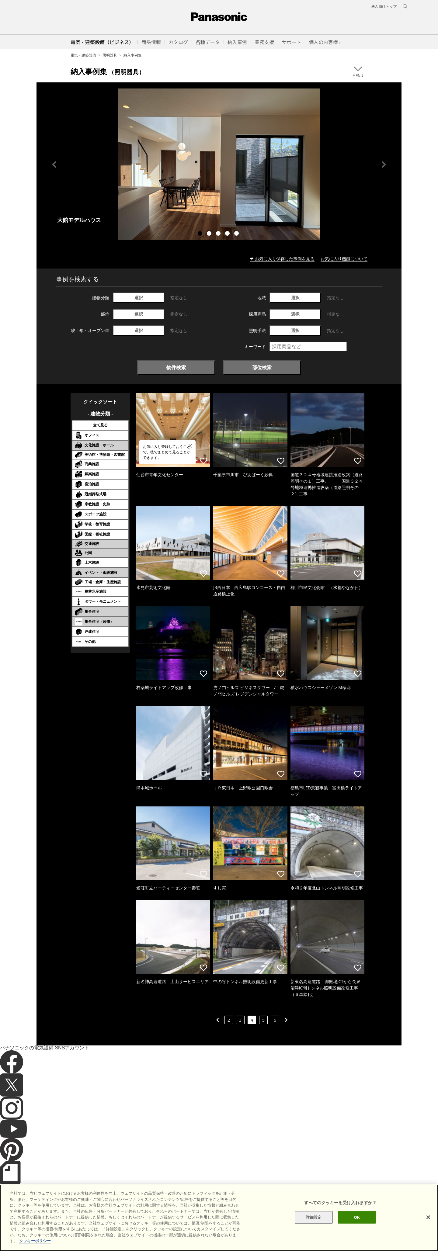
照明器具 (110, 55)
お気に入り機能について (344, 259)
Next (384, 164)
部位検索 (262, 367)
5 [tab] (237, 234)
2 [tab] (210, 234)
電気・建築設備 (83, 55)
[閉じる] (428, 1220)
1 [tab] (201, 234)
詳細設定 (314, 1220)
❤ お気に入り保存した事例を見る (282, 259)
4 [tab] (228, 234)
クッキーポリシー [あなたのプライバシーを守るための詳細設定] (35, 1244)
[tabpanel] (218, 164)
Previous (54, 164)
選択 (138, 297)
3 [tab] (219, 234)
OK (357, 1220)
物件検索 (176, 367)
